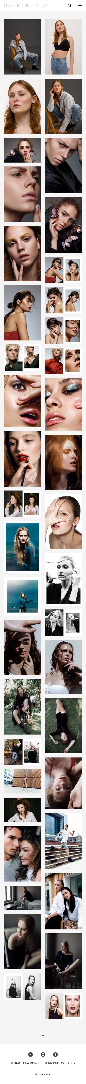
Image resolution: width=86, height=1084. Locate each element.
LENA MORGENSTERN (26, 5)
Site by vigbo (43, 1074)
